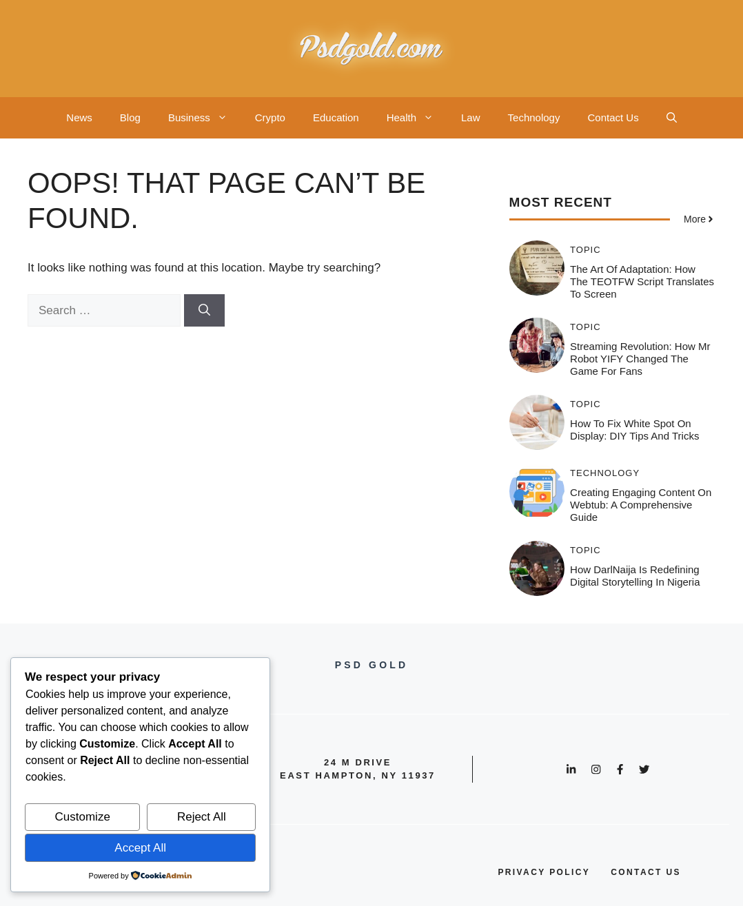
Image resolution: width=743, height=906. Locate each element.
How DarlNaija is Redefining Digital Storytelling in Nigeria (635, 576)
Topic (585, 249)
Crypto (270, 117)
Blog (130, 117)
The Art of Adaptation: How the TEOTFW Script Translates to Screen (642, 281)
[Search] (204, 310)
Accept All (140, 847)
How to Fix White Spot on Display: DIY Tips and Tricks (634, 430)
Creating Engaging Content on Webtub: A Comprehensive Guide (640, 504)
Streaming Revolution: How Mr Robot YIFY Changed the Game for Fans (640, 358)
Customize (82, 816)
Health (417, 117)
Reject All (201, 816)
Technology (534, 117)
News (79, 117)
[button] (672, 117)
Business (204, 117)
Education (336, 117)
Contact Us (612, 117)
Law (470, 117)
